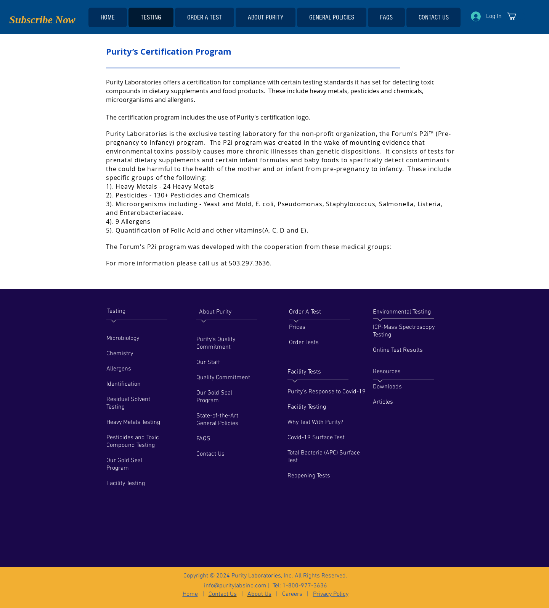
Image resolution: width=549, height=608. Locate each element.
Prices (297, 327)
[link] (516, 16)
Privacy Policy (330, 594)
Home (190, 594)
